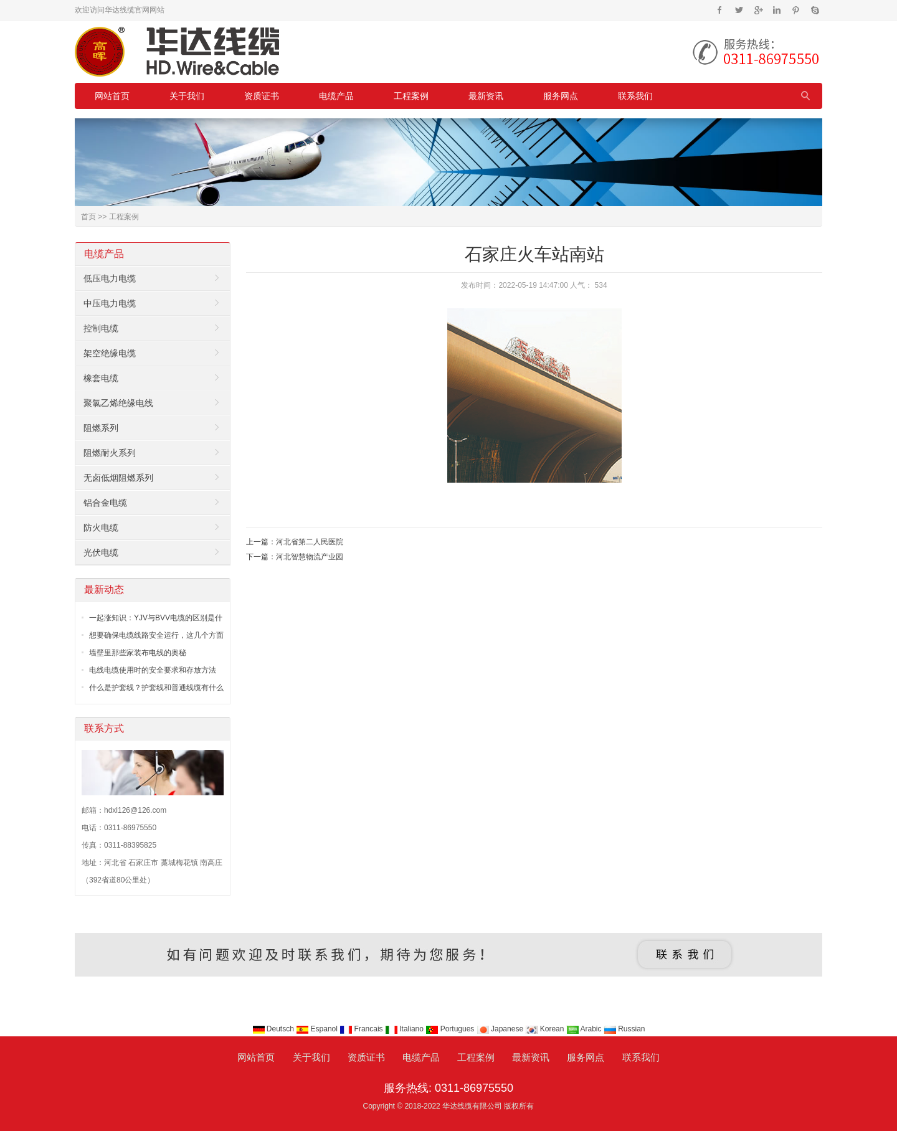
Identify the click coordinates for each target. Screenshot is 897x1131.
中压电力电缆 (109, 303)
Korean (545, 1029)
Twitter (739, 10)
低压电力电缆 (109, 278)
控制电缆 (100, 328)
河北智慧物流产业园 (309, 556)
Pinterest (796, 10)
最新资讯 (485, 96)
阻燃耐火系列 (109, 453)
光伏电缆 (100, 552)
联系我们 (635, 96)
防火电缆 (100, 527)
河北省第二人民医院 (309, 541)
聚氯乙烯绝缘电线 (118, 403)
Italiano (405, 1029)
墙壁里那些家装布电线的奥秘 (137, 652)
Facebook (720, 10)
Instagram (776, 10)
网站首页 (112, 96)
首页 (88, 216)
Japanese (501, 1029)
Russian (624, 1029)
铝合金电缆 (105, 503)
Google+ (758, 10)
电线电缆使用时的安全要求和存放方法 (152, 670)
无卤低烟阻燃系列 (118, 478)
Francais (362, 1029)
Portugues (450, 1029)
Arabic (585, 1029)
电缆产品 (336, 96)
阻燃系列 (100, 428)
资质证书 (261, 96)
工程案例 (411, 96)
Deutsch (274, 1029)
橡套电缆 (100, 378)
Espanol (317, 1029)
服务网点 (560, 96)
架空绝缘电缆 (109, 353)
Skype (814, 10)
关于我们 (186, 96)
